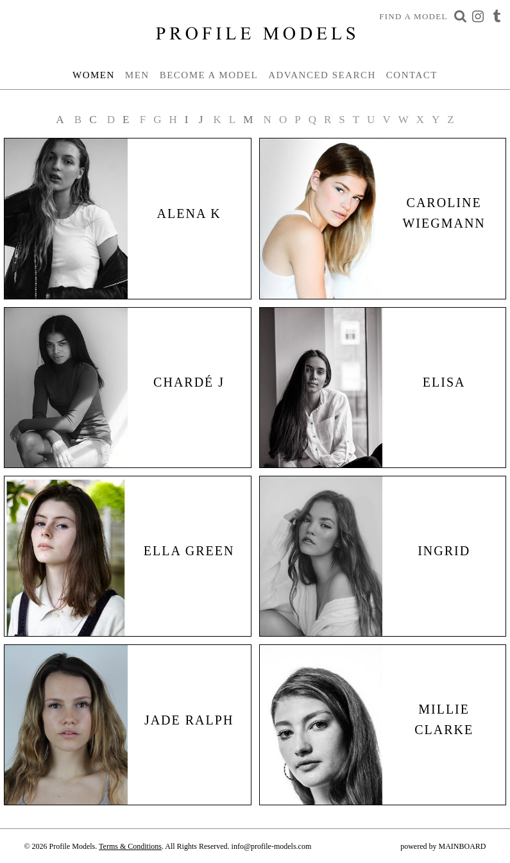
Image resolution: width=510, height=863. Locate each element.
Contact (412, 75)
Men (137, 75)
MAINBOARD (462, 846)
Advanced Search (322, 75)
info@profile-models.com (272, 846)
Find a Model (413, 16)
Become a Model (209, 75)
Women (93, 75)
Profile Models (255, 33)
